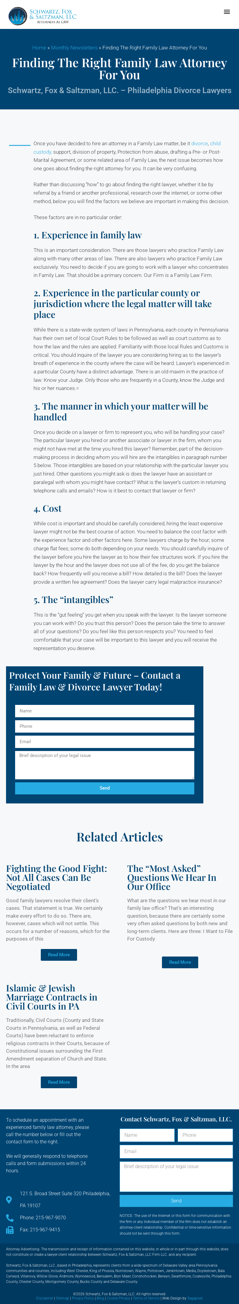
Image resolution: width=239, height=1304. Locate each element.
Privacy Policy (83, 1298)
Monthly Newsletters (74, 48)
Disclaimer (44, 1298)
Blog (100, 1298)
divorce (199, 143)
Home (39, 48)
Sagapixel (195, 1298)
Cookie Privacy (118, 1298)
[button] (227, 12)
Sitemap (62, 1298)
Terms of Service (146, 1298)
